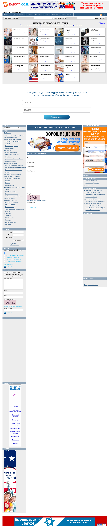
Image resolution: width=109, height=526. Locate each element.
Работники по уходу (11, 191)
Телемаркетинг (9, 207)
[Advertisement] (15, 350)
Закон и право (90, 185)
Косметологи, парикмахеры (13, 174)
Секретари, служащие (11, 202)
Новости (29, 15)
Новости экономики (91, 180)
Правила (37, 15)
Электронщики (9, 218)
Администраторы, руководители (14, 135)
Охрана (7, 181)
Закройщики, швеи (10, 161)
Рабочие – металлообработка (14, 196)
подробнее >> (24, 32)
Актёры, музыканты (11, 137)
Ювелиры (8, 220)
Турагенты (8, 213)
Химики (7, 143)
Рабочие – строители (11, 194)
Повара (7, 183)
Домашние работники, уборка (14, 159)
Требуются (7, 133)
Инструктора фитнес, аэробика (14, 165)
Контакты (55, 15)
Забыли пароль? (14, 245)
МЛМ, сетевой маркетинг (12, 178)
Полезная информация (92, 183)
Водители (8, 150)
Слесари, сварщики (11, 200)
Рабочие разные (10, 198)
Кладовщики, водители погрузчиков (15, 167)
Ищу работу (8, 224)
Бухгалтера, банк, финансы (13, 139)
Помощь (46, 15)
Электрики (8, 215)
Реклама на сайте (66, 15)
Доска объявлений (18, 15)
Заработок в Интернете (12, 141)
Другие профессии (10, 222)
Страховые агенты (10, 204)
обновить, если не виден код (36, 200)
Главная (6, 15)
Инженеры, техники (11, 163)
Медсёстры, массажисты (12, 176)
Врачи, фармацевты (11, 152)
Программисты (9, 185)
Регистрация (13, 243)
